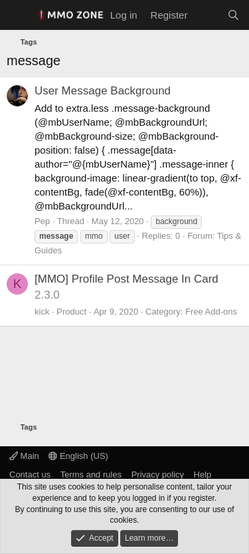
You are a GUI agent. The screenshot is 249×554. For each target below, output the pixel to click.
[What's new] (207, 15)
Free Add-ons (211, 312)
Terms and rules (91, 475)
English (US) (78, 456)
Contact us (29, 475)
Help (203, 475)
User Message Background (103, 90)
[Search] (233, 15)
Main (24, 456)
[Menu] (18, 15)
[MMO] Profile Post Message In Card (126, 279)
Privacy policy (157, 475)
